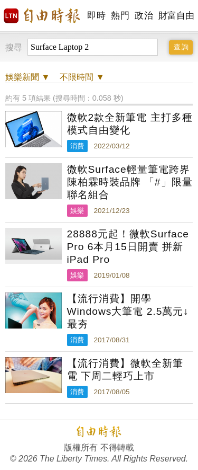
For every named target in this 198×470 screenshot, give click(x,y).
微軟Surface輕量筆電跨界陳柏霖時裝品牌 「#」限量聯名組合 (130, 182)
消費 (77, 146)
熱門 (120, 16)
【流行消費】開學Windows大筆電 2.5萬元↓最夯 (128, 311)
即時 (96, 16)
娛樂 (77, 211)
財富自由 (176, 16)
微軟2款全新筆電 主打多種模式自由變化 (130, 124)
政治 (144, 16)
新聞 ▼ (27, 77)
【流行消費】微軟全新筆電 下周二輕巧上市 (125, 370)
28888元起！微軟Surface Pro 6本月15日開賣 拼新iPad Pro (128, 246)
